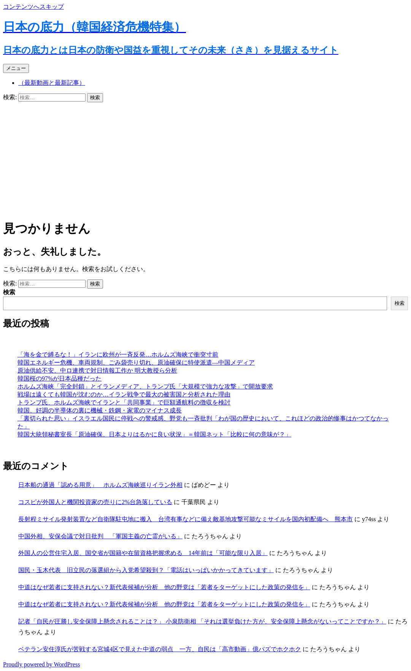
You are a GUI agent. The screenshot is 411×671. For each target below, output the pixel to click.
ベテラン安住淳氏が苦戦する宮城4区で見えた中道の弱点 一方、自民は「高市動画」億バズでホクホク (159, 649)
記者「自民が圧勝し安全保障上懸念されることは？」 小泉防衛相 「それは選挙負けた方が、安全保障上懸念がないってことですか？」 (202, 621)
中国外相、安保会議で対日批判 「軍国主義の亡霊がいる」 (100, 536)
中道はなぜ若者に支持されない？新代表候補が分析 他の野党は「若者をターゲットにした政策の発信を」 (164, 587)
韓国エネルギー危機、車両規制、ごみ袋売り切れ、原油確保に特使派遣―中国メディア (136, 362)
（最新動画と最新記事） (51, 82)
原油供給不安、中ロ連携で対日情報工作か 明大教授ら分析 (97, 370)
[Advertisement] (205, 159)
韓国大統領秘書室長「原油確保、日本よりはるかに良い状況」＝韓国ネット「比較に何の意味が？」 (154, 434)
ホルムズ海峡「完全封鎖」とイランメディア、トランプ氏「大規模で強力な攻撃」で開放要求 (145, 386)
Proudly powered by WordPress (41, 664)
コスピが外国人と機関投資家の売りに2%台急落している (95, 502)
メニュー (16, 68)
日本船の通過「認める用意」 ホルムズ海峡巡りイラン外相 (100, 485)
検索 (9, 292)
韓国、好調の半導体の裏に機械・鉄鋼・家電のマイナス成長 (99, 410)
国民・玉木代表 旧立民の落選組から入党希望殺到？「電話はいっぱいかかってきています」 (146, 570)
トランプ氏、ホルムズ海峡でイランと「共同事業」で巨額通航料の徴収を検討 (123, 402)
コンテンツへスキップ (33, 6)
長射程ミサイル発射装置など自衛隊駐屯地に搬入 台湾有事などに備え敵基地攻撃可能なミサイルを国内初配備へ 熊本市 (185, 519)
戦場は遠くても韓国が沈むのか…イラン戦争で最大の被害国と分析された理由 (123, 394)
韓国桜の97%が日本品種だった (59, 378)
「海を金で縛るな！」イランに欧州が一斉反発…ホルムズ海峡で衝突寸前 (117, 354)
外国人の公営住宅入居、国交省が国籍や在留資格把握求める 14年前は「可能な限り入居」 (143, 553)
